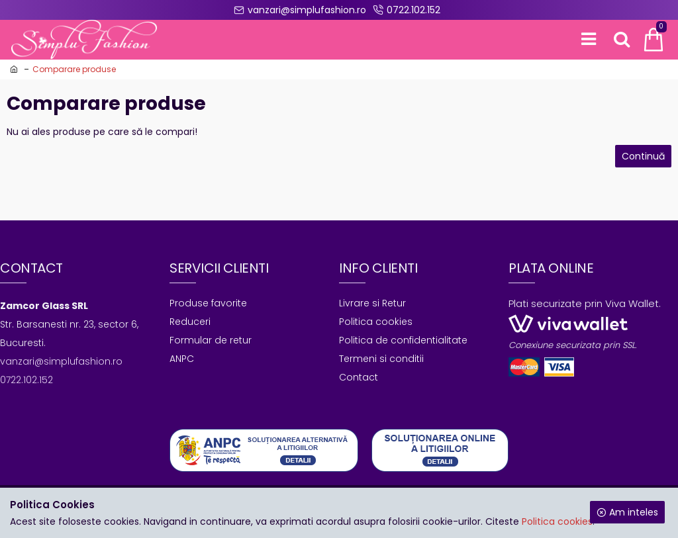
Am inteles (633, 512)
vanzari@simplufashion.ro (61, 361)
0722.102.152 (26, 379)
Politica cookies (557, 521)
